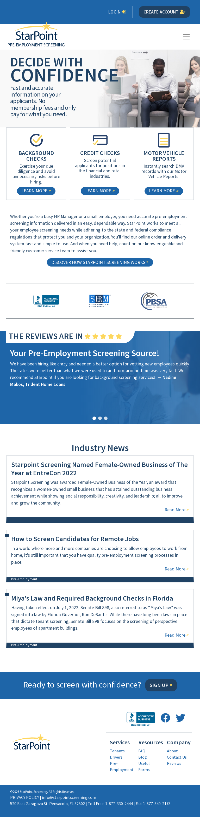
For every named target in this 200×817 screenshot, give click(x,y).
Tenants (117, 750)
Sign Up (159, 685)
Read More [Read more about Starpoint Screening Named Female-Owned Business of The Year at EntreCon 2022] (175, 510)
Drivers (116, 757)
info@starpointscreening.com (69, 797)
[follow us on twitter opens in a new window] (180, 718)
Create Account (164, 12)
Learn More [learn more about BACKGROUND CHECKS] (34, 191)
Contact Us (177, 757)
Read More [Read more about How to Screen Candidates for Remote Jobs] (175, 569)
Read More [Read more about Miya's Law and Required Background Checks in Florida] (175, 635)
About (172, 750)
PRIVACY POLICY (24, 797)
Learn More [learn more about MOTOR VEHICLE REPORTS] (162, 191)
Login (117, 12)
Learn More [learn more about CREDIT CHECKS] (98, 191)
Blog (142, 757)
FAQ (141, 750)
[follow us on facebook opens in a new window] (165, 718)
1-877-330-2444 (119, 803)
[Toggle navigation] (186, 36)
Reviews (174, 763)
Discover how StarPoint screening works (98, 262)
